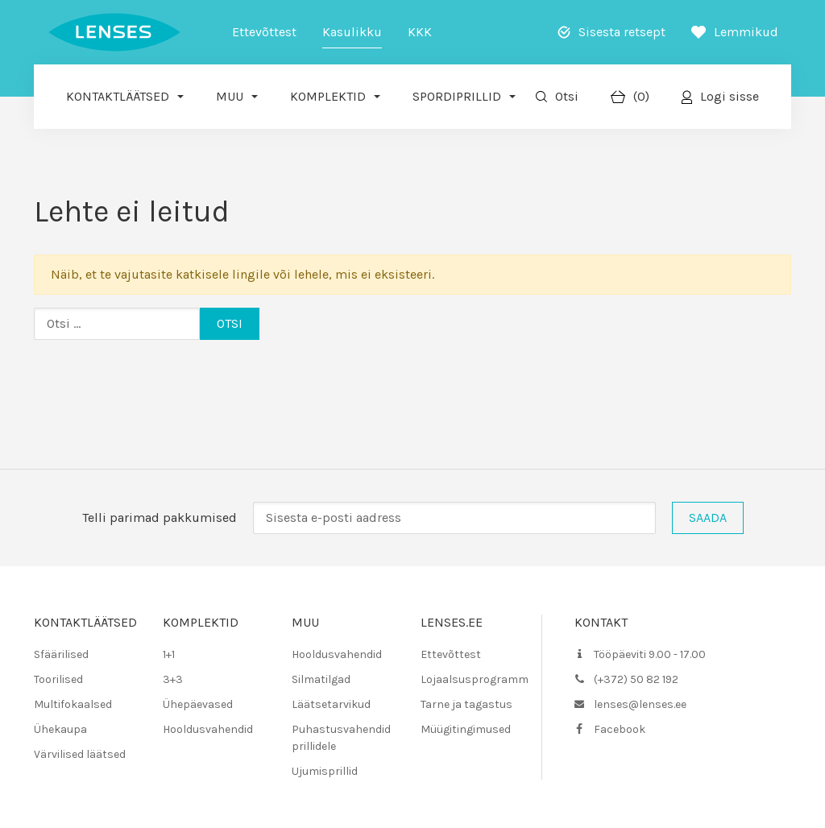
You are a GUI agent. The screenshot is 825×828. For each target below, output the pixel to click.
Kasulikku (352, 31)
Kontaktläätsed (117, 96)
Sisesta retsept (621, 31)
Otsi (566, 96)
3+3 (173, 679)
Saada (708, 517)
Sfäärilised (61, 654)
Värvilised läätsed (80, 754)
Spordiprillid (456, 96)
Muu (229, 96)
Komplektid (328, 96)
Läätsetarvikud (331, 704)
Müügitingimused (466, 729)
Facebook (619, 729)
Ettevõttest (264, 31)
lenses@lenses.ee (640, 704)
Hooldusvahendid (208, 729)
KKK (420, 31)
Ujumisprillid (325, 771)
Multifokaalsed (73, 704)
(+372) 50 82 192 (636, 679)
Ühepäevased (198, 704)
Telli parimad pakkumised (159, 517)
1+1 (169, 654)
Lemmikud (746, 31)
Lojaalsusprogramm (475, 679)
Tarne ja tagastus (466, 704)
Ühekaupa (60, 729)
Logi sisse (729, 96)
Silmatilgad (321, 679)
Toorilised (58, 679)
